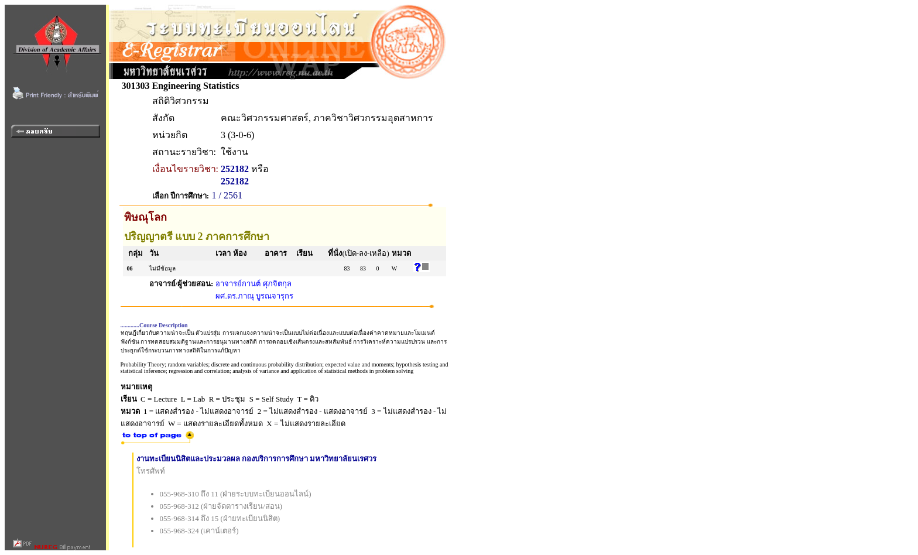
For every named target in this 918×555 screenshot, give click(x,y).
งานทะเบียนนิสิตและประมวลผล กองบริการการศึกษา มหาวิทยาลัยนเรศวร (256, 458)
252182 (235, 169)
